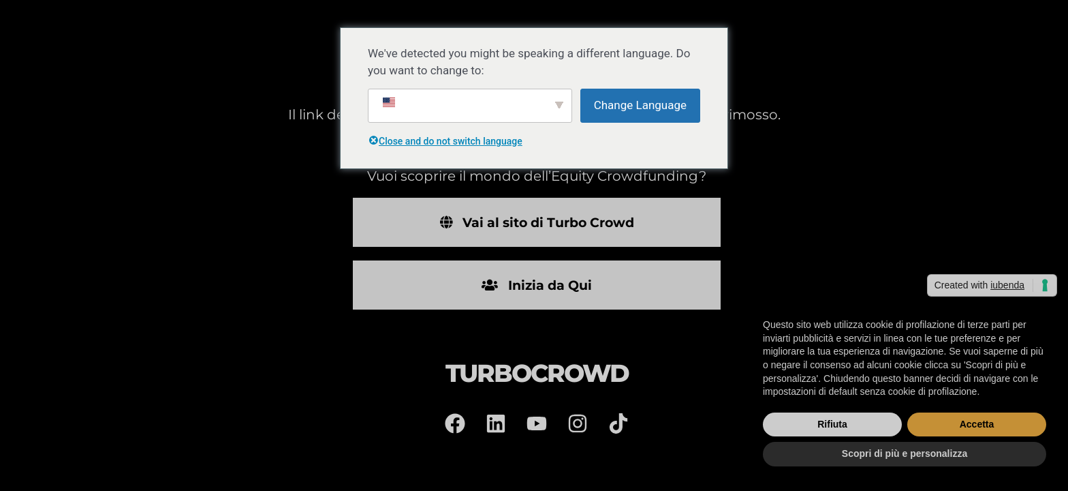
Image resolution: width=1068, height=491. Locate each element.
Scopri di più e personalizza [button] (904, 453)
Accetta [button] (977, 424)
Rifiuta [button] (832, 424)
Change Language (640, 105)
